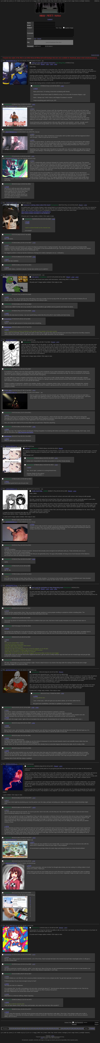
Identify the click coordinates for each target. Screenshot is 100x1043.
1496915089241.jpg (11, 490)
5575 (29, 1010)
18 (47, 1030)
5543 (38, 590)
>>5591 (33, 724)
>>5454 (6, 959)
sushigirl (82, 1)
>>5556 (35, 697)
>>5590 (32, 709)
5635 (28, 320)
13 (34, 1030)
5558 (58, 695)
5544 (28, 609)
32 (82, 1030)
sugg (34, 1)
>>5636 (53, 220)
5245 (56, 929)
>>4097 (6, 331)
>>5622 (56, 466)
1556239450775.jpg (11, 587)
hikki (39, 1)
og (22, 1)
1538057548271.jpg (11, 204)
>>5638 (33, 244)
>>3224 (32, 526)
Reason (74, 1026)
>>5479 (33, 956)
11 (29, 1030)
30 (77, 1030)
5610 (29, 392)
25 (64, 1030)
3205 (65, 492)
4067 (64, 278)
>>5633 (57, 343)
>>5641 (34, 258)
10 (26, 1030)
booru (76, 1)
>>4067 (6, 298)
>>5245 (6, 1013)
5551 (56, 673)
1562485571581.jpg (11, 394)
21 (54, 1030)
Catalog (92, 1030)
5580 (29, 894)
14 (37, 1030)
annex (59, 1)
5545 (28, 619)
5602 (29, 661)
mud (69, 1)
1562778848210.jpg (11, 133)
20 (52, 1030)
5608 (28, 567)
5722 (30, 328)
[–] (1, 62)
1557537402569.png (11, 671)
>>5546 (51, 590)
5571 (51, 767)
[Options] (97, 1)
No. (36, 65)
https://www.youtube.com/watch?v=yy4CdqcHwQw (36, 213)
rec (42, 1)
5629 (28, 157)
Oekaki (39, 40)
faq (52, 1)
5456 (29, 965)
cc (30, 1)
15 (39, 1030)
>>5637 (6, 261)
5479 (30, 1001)
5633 (29, 428)
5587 (29, 370)
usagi (72, 1)
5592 (29, 749)
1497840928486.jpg (11, 523)
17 (44, 1030)
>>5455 (6, 1004)
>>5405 (27, 224)
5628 (29, 296)
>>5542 (74, 492)
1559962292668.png (11, 765)
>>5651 (32, 157)
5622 (29, 480)
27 (70, 1030)
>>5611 (33, 391)
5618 (29, 575)
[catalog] (50, 19)
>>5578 (33, 808)
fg (7, 1)
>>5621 (56, 459)
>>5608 (33, 560)
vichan (52, 1037)
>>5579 (33, 839)
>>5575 (65, 929)
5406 (49, 220)
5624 (58, 87)
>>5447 (6, 968)
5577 (29, 809)
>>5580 (33, 862)
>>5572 (6, 811)
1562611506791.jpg (11, 447)
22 (57, 1030)
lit (15, 1)
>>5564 (6, 431)
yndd (5, 1)
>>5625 (51, 65)
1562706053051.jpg (11, 108)
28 (72, 1030)
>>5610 (6, 417)
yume (10, 1)
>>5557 (6, 711)
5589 (28, 709)
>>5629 (55, 65)
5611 (29, 414)
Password (80, 1024)
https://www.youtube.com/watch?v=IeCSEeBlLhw (35, 214)
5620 (52, 459)
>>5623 (35, 90)
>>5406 (85, 206)
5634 (29, 312)
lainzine (87, 1)
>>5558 (6, 719)
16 (42, 1030)
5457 (29, 975)
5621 (52, 466)
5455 (29, 956)
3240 (29, 521)
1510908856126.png (11, 276)
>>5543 (6, 612)
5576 (29, 799)
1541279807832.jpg (11, 927)
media (18, 1)
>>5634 (77, 278)
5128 (76, 206)
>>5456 (6, 995)
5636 (29, 236)
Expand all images (95, 56)
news (45, 1)
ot (28, 1)
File (35, 40)
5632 (29, 305)
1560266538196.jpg (11, 896)
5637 (29, 244)
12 (32, 1030)
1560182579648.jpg (11, 841)
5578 (29, 839)
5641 (29, 266)
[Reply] (43, 65)
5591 (29, 737)
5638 (30, 258)
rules (49, 1)
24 (62, 1030)
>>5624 (47, 65)
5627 (31, 131)
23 (59, 1030)
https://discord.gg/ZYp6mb (25, 434)
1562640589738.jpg (11, 62)
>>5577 (33, 799)
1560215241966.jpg (11, 864)
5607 (29, 560)
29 (75, 1030)
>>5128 (27, 223)
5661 (29, 437)
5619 (56, 450)
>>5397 (6, 247)
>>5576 (60, 767)
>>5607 (6, 570)
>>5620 (29, 469)
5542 (29, 546)
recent (55, 1)
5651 (29, 185)
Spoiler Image (69, 28)
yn (2, 1)
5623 (38, 65)
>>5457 (33, 965)
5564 (48, 343)
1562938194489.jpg (11, 160)
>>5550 (55, 590)
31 (80, 1030)
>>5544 (47, 590)
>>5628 (72, 278)
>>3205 (6, 549)
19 (49, 1030)
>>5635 (33, 312)
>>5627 (62, 87)
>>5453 (6, 978)
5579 (29, 862)
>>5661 (33, 428)
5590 (29, 724)
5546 (29, 627)
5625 (29, 106)
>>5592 (36, 709)
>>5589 (62, 694)
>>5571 (6, 802)
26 (67, 1030)
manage (64, 1)
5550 (28, 638)
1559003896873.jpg (11, 341)
